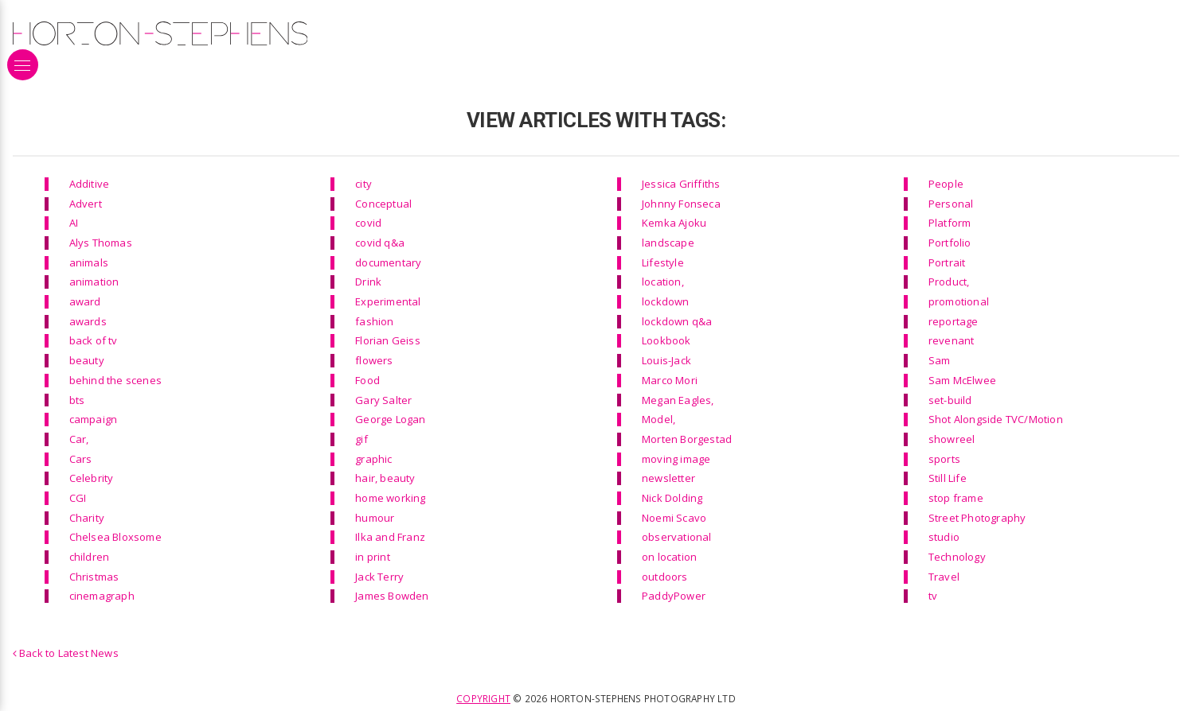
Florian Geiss (387, 340)
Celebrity (91, 478)
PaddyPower (673, 596)
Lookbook (666, 340)
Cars (80, 459)
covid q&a (379, 242)
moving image (676, 459)
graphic (373, 459)
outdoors (665, 576)
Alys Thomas (100, 242)
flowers (374, 360)
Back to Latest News (66, 653)
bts (77, 400)
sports (944, 459)
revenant (951, 340)
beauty (86, 360)
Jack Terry (379, 576)
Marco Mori (670, 380)
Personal (951, 203)
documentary (388, 262)
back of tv (93, 340)
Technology (957, 557)
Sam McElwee (962, 380)
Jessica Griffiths (681, 184)
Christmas (94, 576)
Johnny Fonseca (681, 203)
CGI (78, 498)
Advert (85, 203)
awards (88, 321)
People (945, 184)
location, (663, 281)
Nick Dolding (672, 498)
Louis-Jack (666, 360)
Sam (939, 360)
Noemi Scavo (674, 518)
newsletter (668, 478)
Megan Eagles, (678, 400)
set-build (950, 400)
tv (932, 596)
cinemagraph (102, 596)
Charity (86, 518)
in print (372, 557)
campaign (93, 419)
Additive (89, 184)
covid (368, 223)
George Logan (390, 419)
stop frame (955, 498)
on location (669, 557)
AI (73, 223)
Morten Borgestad (687, 439)
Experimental (387, 301)
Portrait (947, 262)
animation (94, 281)
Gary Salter (383, 400)
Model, (658, 419)
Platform (949, 223)
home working (390, 498)
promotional (958, 301)
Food (367, 380)
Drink (368, 281)
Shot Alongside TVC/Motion (995, 419)
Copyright (483, 698)
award (85, 301)
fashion (374, 321)
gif (361, 439)
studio (943, 537)
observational (677, 537)
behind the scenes (115, 380)
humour (374, 518)
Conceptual (383, 203)
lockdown (666, 301)
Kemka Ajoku (674, 223)
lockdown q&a (677, 321)
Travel (943, 576)
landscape (668, 242)
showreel (951, 439)
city (363, 184)
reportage (953, 321)
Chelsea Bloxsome (115, 537)
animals (88, 262)
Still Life (947, 478)
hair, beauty (385, 478)
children (89, 557)
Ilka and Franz (390, 537)
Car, (79, 439)
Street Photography (977, 518)
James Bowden (391, 596)
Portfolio (949, 242)
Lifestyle (663, 262)
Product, (949, 281)
